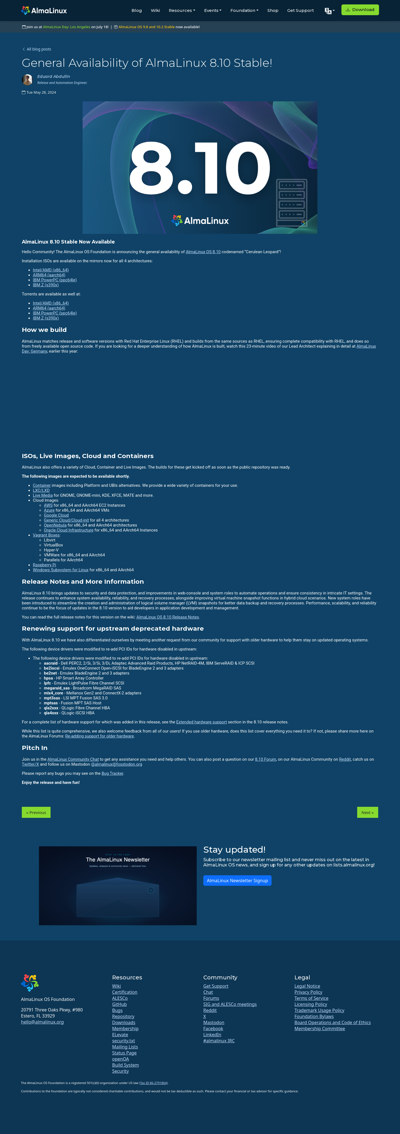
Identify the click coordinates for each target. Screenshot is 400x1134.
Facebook (213, 1028)
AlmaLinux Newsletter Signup (237, 880)
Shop (272, 10)
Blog (136, 10)
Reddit (345, 759)
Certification (124, 992)
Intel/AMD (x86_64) (51, 270)
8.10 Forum (265, 759)
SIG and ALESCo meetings (230, 1004)
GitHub (119, 1004)
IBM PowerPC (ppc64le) (55, 279)
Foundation (242, 10)
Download (360, 9)
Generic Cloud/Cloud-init (66, 520)
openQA (120, 1059)
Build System (125, 1065)
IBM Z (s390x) (46, 284)
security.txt (123, 1041)
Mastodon (213, 1022)
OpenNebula (55, 525)
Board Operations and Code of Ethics (332, 1022)
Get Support (300, 10)
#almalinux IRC (219, 1041)
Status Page (124, 1053)
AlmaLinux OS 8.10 (203, 251)
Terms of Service (311, 998)
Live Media (43, 495)
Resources (180, 10)
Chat (208, 992)
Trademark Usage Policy (319, 1010)
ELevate (120, 1035)
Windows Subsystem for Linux (60, 569)
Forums (211, 998)
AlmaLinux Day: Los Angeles (66, 26)
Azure (49, 510)
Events (211, 10)
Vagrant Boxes (46, 535)
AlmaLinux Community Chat (73, 759)
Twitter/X (30, 764)
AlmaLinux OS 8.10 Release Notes (167, 617)
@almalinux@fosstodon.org (116, 764)
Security (120, 1071)
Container (42, 485)
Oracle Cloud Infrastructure (68, 530)
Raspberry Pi (44, 564)
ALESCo (120, 998)
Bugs (117, 1010)
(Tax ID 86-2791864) (153, 1083)
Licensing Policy (310, 1004)
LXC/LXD (41, 490)
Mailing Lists (125, 1047)
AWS (48, 505)
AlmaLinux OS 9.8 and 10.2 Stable (147, 26)
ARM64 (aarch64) (49, 275)
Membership (125, 1028)
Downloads (123, 1022)
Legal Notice (307, 986)
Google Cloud (56, 515)
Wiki (155, 10)
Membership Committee (319, 1028)
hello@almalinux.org (42, 1022)
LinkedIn (212, 1035)
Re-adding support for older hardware (99, 736)
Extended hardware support (201, 722)
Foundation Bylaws (314, 1016)
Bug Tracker (112, 773)
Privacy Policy (308, 992)
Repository (123, 1016)
